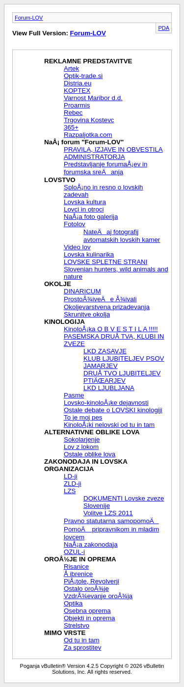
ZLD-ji (72, 483)
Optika (73, 603)
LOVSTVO (60, 180)
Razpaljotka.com (88, 134)
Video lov (77, 247)
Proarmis (77, 105)
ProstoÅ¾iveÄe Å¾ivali (100, 299)
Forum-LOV (29, 18)
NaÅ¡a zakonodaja (91, 544)
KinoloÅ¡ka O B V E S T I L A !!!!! (111, 329)
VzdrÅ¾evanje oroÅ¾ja (98, 596)
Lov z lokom (81, 446)
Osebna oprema (87, 610)
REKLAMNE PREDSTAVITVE (88, 61)
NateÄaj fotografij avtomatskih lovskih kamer (121, 235)
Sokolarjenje (82, 439)
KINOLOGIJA (64, 321)
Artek (71, 68)
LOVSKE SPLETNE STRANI (105, 261)
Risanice (76, 566)
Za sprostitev (82, 647)
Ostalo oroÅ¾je (86, 588)
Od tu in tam (82, 640)
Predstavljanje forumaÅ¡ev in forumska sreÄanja (105, 168)
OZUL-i (74, 551)
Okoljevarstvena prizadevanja (107, 307)
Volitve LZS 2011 (108, 513)
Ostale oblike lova (89, 454)
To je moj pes (83, 417)
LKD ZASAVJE (105, 351)
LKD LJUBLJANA (108, 388)
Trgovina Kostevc (89, 120)
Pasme (74, 395)
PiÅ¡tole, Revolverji (91, 581)
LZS (70, 491)
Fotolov (74, 224)
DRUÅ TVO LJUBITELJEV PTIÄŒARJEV (122, 377)
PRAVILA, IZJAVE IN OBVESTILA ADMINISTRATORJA (113, 153)
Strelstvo (76, 625)
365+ (71, 127)
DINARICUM (82, 291)
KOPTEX (77, 90)
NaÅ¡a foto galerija (91, 216)
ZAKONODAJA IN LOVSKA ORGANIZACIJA (85, 465)
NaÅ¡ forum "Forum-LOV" (84, 142)
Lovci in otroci (84, 209)
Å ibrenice (78, 574)
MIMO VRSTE (64, 632)
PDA (163, 28)
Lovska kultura (85, 202)
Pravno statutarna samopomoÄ (111, 521)
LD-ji (70, 476)
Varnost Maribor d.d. (93, 98)
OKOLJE (57, 284)
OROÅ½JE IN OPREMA (80, 559)
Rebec (73, 112)
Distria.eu (77, 83)
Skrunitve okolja (87, 314)
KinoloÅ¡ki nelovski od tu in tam (109, 424)
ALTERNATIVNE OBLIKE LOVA (92, 432)
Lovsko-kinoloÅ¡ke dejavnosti (106, 402)
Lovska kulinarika (89, 254)
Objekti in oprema (89, 618)
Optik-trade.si (83, 75)
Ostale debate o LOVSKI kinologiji (113, 410)
